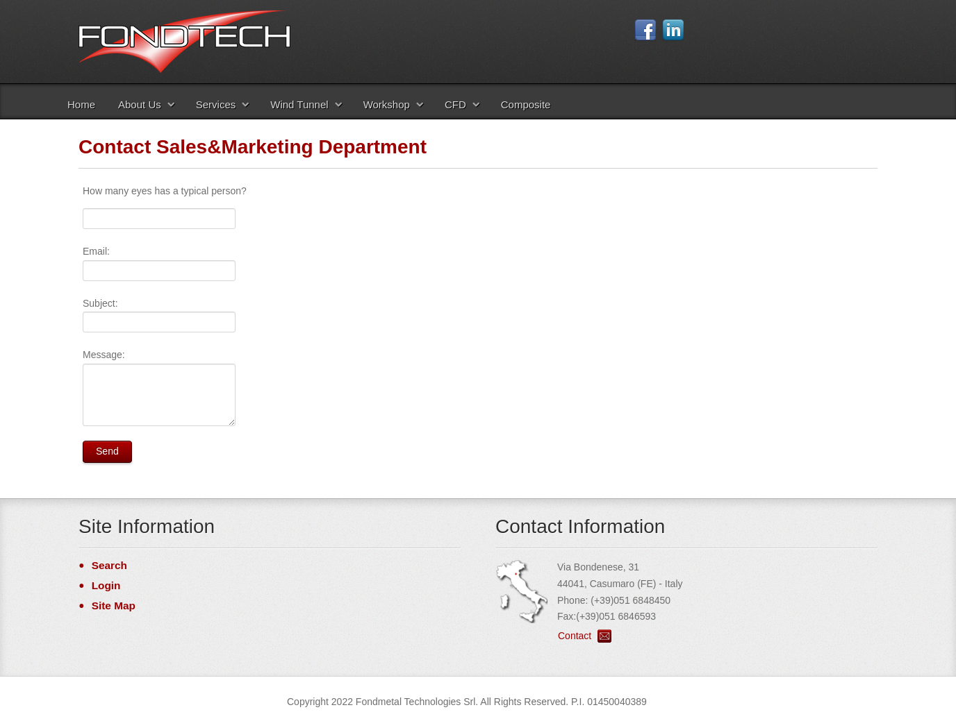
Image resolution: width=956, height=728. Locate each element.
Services (216, 104)
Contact (574, 635)
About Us (139, 104)
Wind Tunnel (299, 104)
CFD (455, 104)
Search (109, 565)
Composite (526, 104)
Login (106, 585)
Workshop (386, 104)
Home (81, 104)
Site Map (113, 605)
